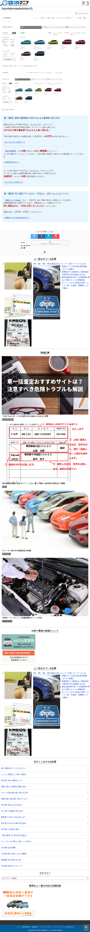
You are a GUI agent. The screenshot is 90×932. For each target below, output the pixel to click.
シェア (41, 236)
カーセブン (34, 171)
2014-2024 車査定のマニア (43, 930)
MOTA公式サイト (12, 162)
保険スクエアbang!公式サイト (17, 218)
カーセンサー (36, 124)
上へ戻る (86, 928)
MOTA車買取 (10, 151)
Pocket (56, 236)
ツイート (34, 236)
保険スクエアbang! (13, 200)
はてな (49, 236)
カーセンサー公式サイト (15, 142)
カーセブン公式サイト (14, 182)
